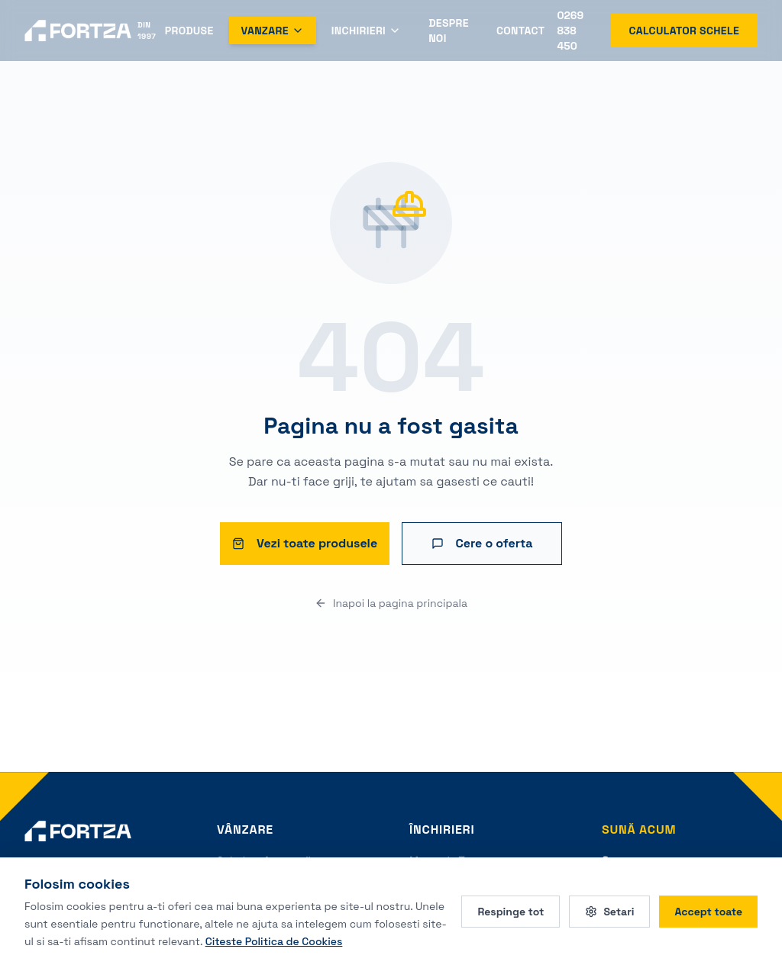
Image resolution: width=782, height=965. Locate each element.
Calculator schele (684, 30)
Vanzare (272, 30)
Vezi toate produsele (304, 543)
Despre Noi (448, 30)
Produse (189, 30)
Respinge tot (510, 911)
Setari (609, 911)
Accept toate (708, 911)
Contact (520, 30)
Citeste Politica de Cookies (274, 940)
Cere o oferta (482, 543)
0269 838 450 (570, 30)
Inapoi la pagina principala (391, 603)
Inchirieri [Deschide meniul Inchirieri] (366, 30)
